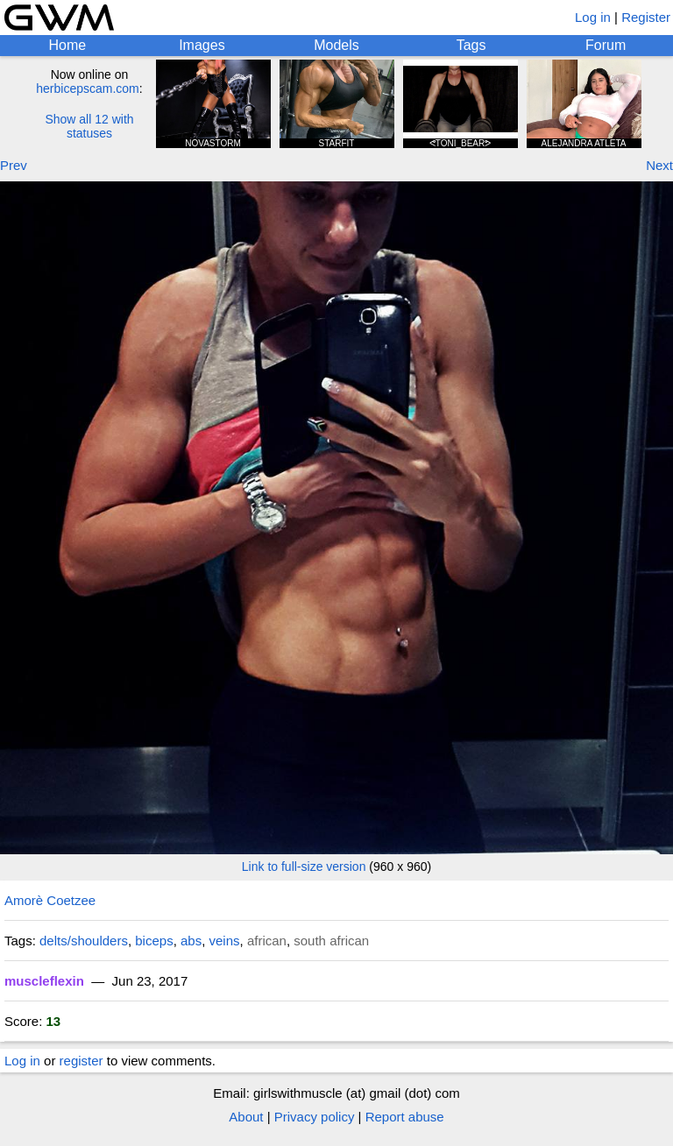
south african (331, 940)
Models (336, 45)
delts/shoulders (83, 940)
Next (659, 165)
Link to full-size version (304, 867)
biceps (154, 940)
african (267, 940)
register (81, 1060)
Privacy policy (314, 1116)
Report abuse (404, 1116)
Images (201, 45)
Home (67, 45)
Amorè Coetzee (50, 900)
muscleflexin (44, 980)
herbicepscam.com (87, 88)
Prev (13, 165)
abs (191, 940)
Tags (471, 45)
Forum (605, 45)
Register (645, 17)
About (246, 1116)
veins (224, 940)
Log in (593, 17)
